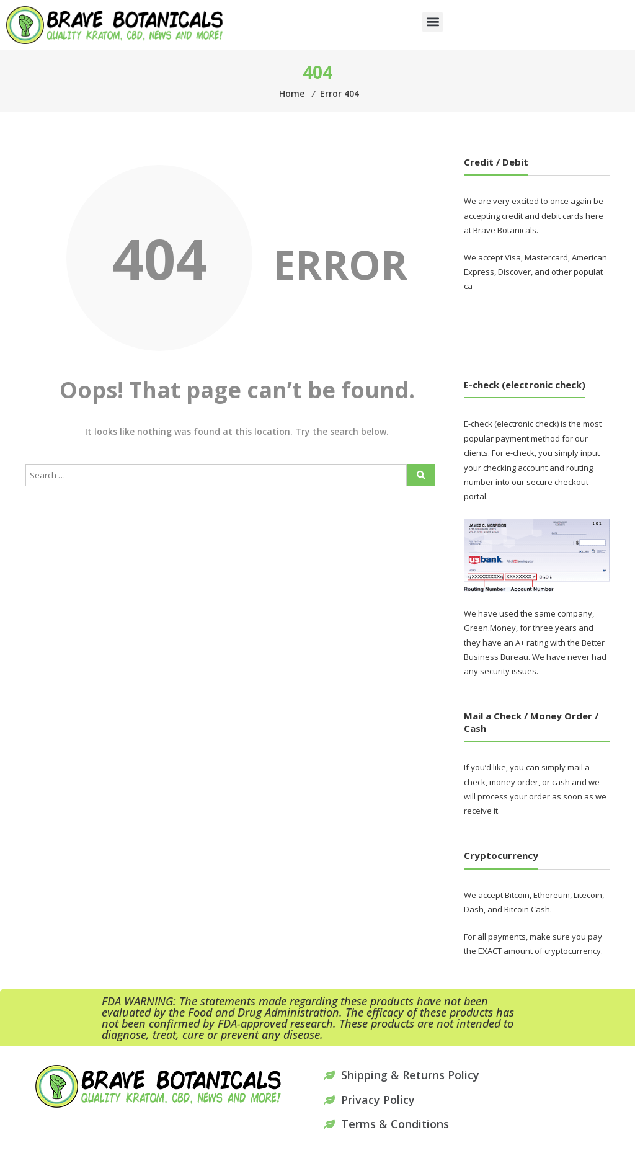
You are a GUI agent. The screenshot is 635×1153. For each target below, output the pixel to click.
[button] (432, 22)
